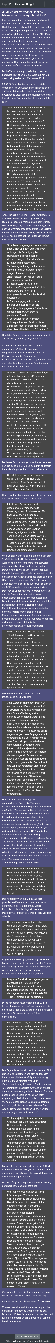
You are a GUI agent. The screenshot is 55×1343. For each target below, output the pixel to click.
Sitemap (10, 1341)
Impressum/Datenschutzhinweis (32, 1341)
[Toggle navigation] (48, 4)
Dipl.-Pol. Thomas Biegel (18, 4)
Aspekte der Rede (26, 1336)
